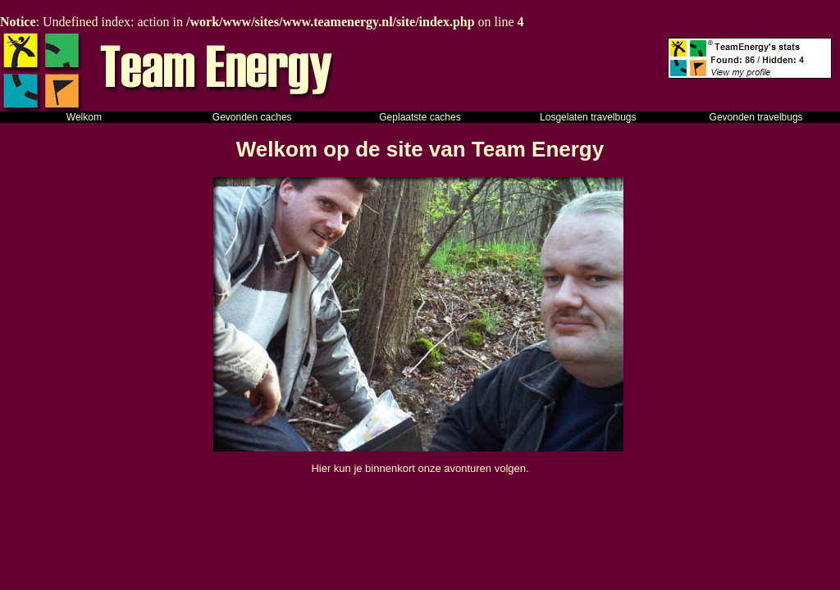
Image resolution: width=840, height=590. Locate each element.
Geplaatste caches (419, 117)
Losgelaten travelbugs (588, 117)
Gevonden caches (252, 117)
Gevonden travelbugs (756, 117)
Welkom (84, 117)
